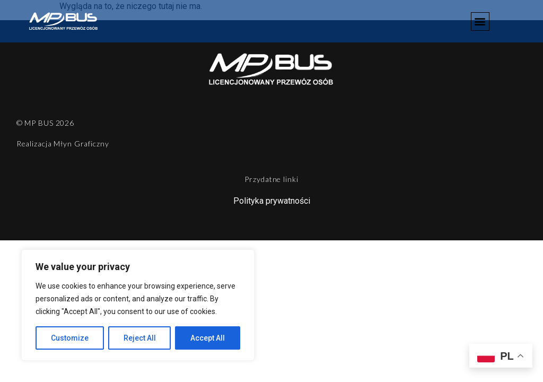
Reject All (140, 338)
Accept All (207, 338)
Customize (70, 338)
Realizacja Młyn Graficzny (62, 143)
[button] (480, 21)
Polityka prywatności (271, 201)
